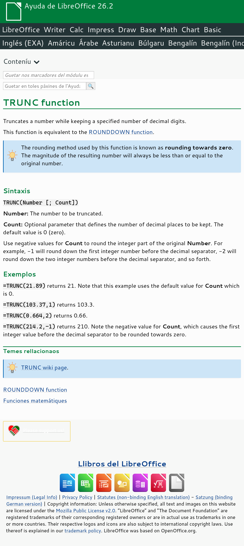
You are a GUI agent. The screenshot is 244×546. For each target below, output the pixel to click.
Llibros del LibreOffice (122, 463)
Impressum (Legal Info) (31, 497)
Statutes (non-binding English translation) (143, 497)
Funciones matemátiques (35, 400)
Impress (100, 29)
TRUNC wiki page (44, 367)
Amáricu (61, 43)
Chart (190, 29)
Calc (76, 29)
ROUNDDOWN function (121, 132)
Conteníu (17, 61)
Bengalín (182, 43)
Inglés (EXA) (23, 43)
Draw (127, 29)
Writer (54, 29)
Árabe (88, 43)
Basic (212, 29)
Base (148, 29)
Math (169, 29)
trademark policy (83, 530)
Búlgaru (151, 43)
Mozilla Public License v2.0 (85, 510)
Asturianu (118, 43)
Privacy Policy (77, 497)
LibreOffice (21, 29)
